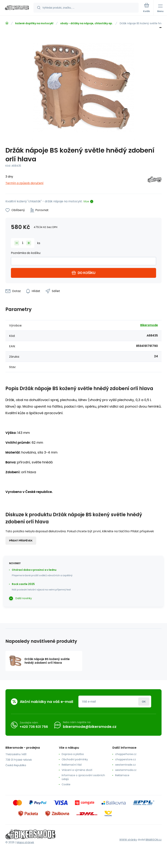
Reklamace (122, 775)
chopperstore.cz (125, 759)
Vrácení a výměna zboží (77, 770)
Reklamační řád (71, 765)
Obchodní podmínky (75, 759)
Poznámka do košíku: (26, 253)
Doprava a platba (73, 754)
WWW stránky (128, 839)
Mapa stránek (25, 842)
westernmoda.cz (125, 770)
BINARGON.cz (154, 839)
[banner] (17, 8)
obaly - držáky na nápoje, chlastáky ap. (86, 23)
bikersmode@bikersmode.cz (89, 726)
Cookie (66, 784)
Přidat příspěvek (21, 540)
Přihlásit (143, 701)
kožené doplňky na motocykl (34, 23)
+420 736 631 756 (34, 726)
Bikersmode (149, 325)
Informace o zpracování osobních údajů (83, 777)
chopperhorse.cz (125, 754)
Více (86, 201)
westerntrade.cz (125, 765)
